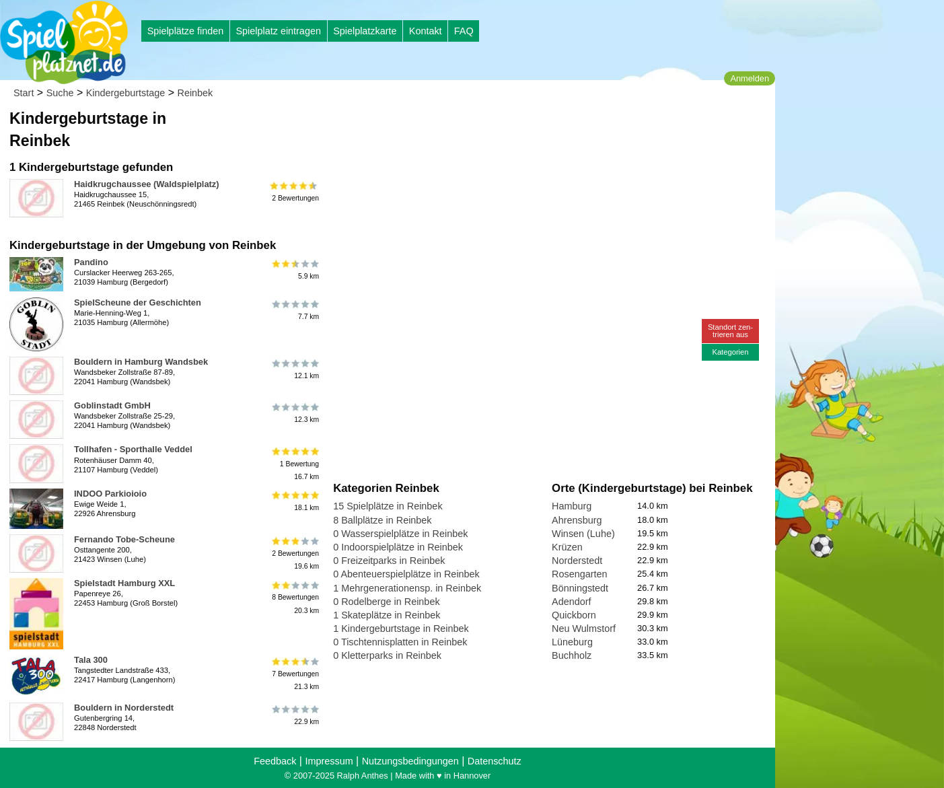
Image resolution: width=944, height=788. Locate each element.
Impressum (329, 761)
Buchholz (571, 655)
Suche (60, 92)
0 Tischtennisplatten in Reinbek (400, 642)
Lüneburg (572, 642)
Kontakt (425, 31)
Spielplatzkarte (364, 31)
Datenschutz (494, 761)
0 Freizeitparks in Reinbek (389, 560)
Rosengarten (579, 574)
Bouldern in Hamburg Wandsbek (141, 362)
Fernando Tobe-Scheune (124, 539)
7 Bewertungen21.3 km (294, 673)
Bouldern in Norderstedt (124, 708)
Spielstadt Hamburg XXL (124, 583)
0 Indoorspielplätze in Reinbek (398, 547)
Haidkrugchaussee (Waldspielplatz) (146, 184)
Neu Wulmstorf (584, 628)
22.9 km (294, 715)
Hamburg (571, 506)
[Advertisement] (485, 128)
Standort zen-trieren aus (730, 330)
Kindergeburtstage (126, 92)
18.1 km (294, 501)
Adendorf (571, 601)
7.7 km (294, 310)
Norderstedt (577, 560)
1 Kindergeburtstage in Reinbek (401, 628)
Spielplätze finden (185, 31)
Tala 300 (91, 660)
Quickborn (574, 615)
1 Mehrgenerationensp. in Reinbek (407, 588)
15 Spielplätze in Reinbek (387, 506)
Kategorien (730, 352)
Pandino (91, 262)
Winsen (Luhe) (583, 533)
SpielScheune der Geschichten (137, 302)
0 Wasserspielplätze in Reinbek (400, 533)
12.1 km (294, 369)
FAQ (464, 31)
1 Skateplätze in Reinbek (386, 615)
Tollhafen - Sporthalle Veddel (133, 449)
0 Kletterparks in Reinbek (387, 655)
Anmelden (749, 78)
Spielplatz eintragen (277, 31)
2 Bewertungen (294, 192)
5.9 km (294, 270)
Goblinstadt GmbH (112, 405)
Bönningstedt (580, 588)
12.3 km (294, 413)
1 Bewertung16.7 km (294, 463)
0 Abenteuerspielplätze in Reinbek (406, 574)
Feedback (275, 761)
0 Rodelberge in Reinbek (386, 601)
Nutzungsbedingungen (410, 761)
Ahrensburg (577, 520)
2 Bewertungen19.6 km (294, 553)
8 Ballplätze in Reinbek (382, 520)
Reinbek (195, 92)
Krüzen (567, 547)
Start (23, 92)
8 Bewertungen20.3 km (294, 597)
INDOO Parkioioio (110, 494)
